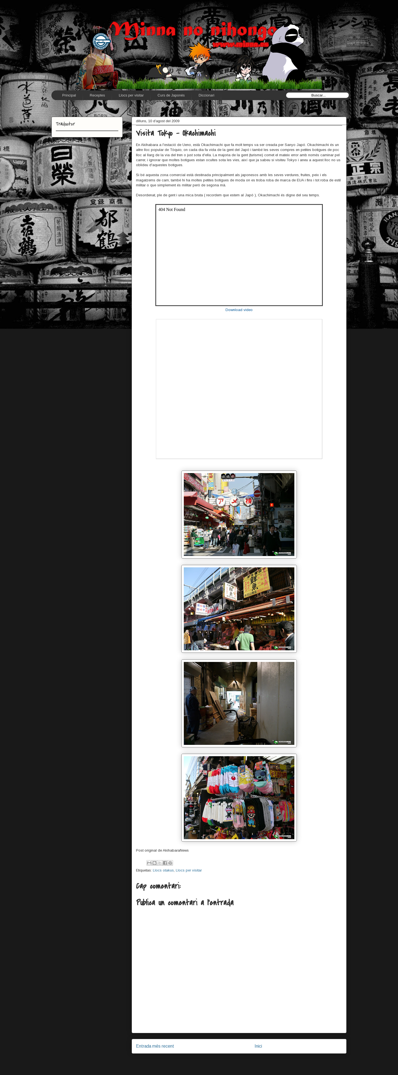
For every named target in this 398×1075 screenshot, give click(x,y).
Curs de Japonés (171, 95)
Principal (69, 95)
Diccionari (206, 95)
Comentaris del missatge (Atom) (251, 1060)
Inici (258, 1046)
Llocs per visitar (131, 95)
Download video (239, 310)
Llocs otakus (163, 870)
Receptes (97, 95)
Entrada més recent (155, 1046)
